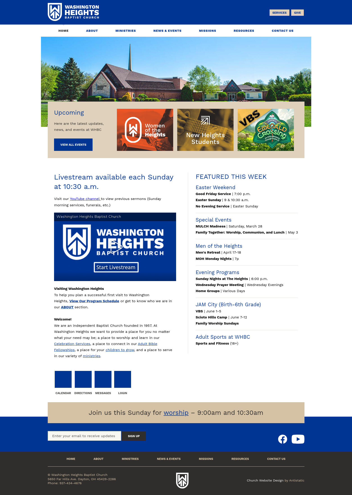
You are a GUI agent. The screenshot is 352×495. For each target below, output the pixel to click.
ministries (91, 356)
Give (297, 12)
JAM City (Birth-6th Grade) (228, 304)
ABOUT (67, 307)
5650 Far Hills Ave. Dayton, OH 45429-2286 (82, 479)
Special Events (214, 220)
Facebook (282, 439)
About (92, 30)
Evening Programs (217, 272)
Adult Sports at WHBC (223, 337)
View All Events (73, 144)
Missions (207, 30)
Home (63, 30)
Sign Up (134, 436)
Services (279, 12)
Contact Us (283, 30)
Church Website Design (265, 480)
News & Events (167, 30)
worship (176, 412)
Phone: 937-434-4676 (65, 483)
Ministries (126, 30)
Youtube (298, 439)
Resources (244, 30)
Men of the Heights (219, 246)
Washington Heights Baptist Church (182, 480)
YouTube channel (85, 199)
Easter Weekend (215, 187)
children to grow (120, 350)
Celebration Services (72, 344)
